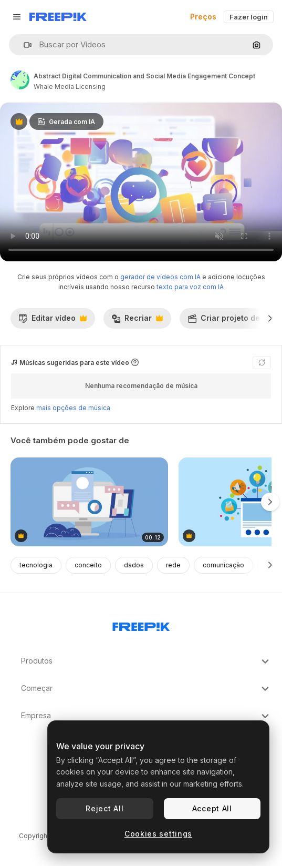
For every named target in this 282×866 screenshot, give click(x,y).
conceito (88, 565)
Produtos (146, 661)
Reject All (104, 808)
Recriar (137, 320)
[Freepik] (58, 17)
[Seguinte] (270, 318)
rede (173, 565)
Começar (146, 688)
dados (134, 565)
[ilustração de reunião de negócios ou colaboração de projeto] (89, 501)
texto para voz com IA (190, 287)
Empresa (146, 716)
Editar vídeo (52, 320)
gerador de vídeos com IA (160, 277)
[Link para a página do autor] (20, 79)
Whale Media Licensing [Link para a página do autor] (70, 86)
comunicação (223, 565)
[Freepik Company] (141, 624)
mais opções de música (73, 408)
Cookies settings (158, 833)
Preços (203, 16)
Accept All (212, 808)
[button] (23, 45)
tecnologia (36, 565)
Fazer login (248, 17)
